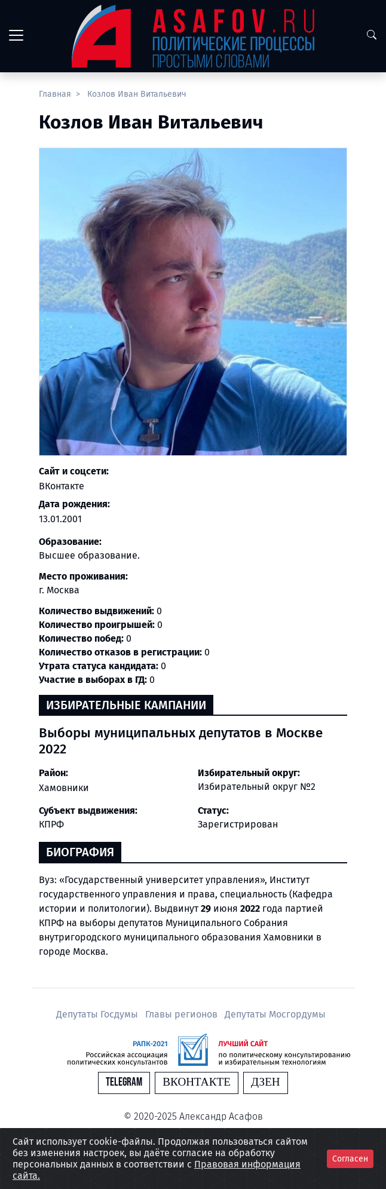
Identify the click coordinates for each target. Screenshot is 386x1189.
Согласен (350, 1159)
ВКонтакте (61, 486)
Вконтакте (197, 1082)
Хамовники (64, 787)
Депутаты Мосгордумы (275, 1014)
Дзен (265, 1082)
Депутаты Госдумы (98, 1014)
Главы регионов (182, 1014)
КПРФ (51, 824)
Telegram (124, 1082)
